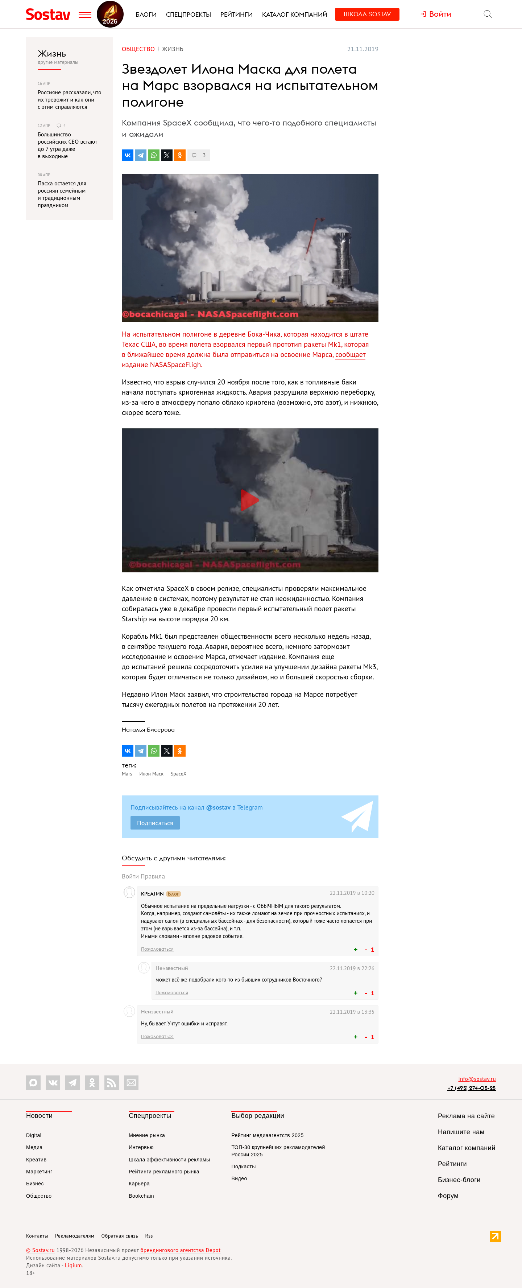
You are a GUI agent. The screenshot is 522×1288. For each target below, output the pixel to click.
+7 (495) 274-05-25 (471, 1088)
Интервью (141, 1147)
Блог (173, 894)
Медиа (34, 1147)
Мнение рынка (147, 1135)
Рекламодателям (74, 1236)
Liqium (73, 1265)
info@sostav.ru (477, 1078)
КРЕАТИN (152, 893)
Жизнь (52, 53)
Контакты (37, 1236)
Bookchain (141, 1196)
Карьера (139, 1183)
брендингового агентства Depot (180, 1250)
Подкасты (243, 1166)
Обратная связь (120, 1236)
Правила (153, 876)
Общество (39, 1196)
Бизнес (35, 1183)
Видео (239, 1178)
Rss (149, 1236)
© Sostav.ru (40, 1250)
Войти (130, 876)
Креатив (36, 1160)
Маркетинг (39, 1171)
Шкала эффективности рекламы (169, 1160)
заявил (198, 694)
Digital (33, 1135)
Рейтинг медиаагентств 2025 (267, 1135)
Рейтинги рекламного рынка (164, 1171)
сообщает (350, 354)
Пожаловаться (157, 949)
